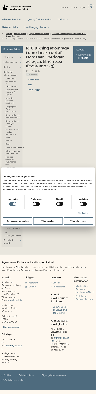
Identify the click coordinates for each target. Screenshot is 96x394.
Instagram (33, 283)
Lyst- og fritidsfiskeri (38, 19)
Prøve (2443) (34, 90)
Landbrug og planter (35, 27)
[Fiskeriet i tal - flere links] (17, 26)
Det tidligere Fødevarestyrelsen (84, 297)
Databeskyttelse (26, 375)
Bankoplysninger (11, 327)
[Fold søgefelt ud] (91, 7)
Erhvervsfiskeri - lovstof (84, 56)
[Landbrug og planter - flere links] (48, 26)
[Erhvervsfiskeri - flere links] (19, 18)
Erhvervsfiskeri (10, 19)
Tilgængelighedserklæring (54, 375)
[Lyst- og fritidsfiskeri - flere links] (50, 18)
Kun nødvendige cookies (17, 221)
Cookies (7, 375)
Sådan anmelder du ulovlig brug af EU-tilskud (60, 310)
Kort (30, 85)
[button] (19, 57)
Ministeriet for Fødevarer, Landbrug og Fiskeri (85, 289)
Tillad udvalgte (48, 221)
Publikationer (59, 287)
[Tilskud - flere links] (67, 18)
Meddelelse (33, 80)
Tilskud (62, 19)
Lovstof (56, 283)
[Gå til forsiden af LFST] (16, 7)
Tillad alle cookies (78, 221)
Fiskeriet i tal (9, 27)
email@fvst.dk (15, 300)
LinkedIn (32, 287)
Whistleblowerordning (14, 380)
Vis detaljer (83, 213)
